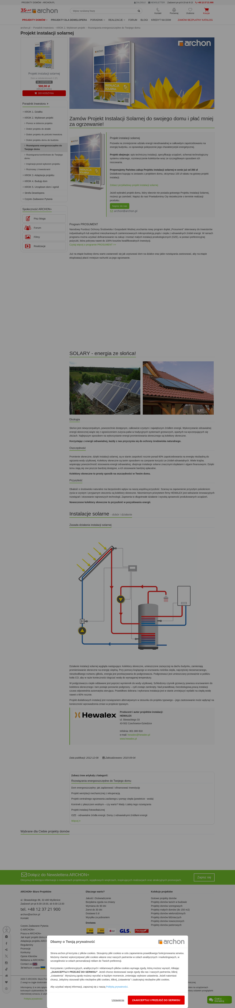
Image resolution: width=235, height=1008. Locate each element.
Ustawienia (118, 1000)
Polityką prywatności (117, 986)
